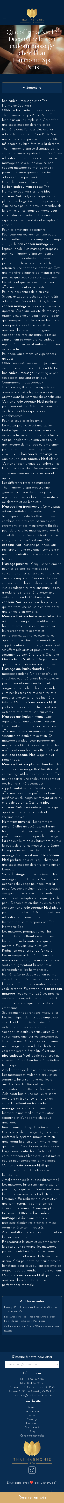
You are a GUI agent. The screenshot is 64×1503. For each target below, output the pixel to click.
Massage (32, 1419)
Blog (32, 1431)
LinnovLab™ (48, 1482)
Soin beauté (32, 1427)
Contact (32, 1415)
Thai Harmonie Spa (16, 487)
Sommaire (33, 88)
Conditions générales (32, 1435)
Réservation (32, 1411)
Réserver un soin (32, 1497)
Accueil (32, 1407)
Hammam (32, 1423)
